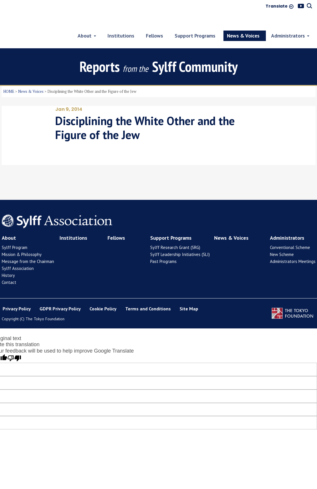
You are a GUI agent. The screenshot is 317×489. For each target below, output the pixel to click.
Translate (277, 6)
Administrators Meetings (293, 247)
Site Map (189, 294)
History (8, 261)
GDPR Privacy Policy (60, 294)
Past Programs (163, 247)
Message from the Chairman (28, 247)
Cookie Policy (103, 294)
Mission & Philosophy (22, 240)
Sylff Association (18, 254)
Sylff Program (14, 233)
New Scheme (282, 240)
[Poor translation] (14, 344)
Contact (9, 268)
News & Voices (31, 76)
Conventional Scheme (290, 233)
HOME (8, 76)
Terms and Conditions (148, 294)
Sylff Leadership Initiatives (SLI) (180, 240)
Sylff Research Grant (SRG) (175, 233)
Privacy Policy (17, 294)
